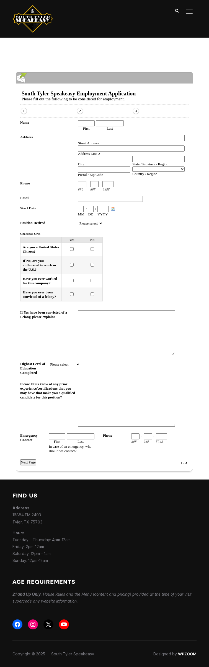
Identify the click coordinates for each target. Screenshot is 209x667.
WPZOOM (187, 654)
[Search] (177, 10)
